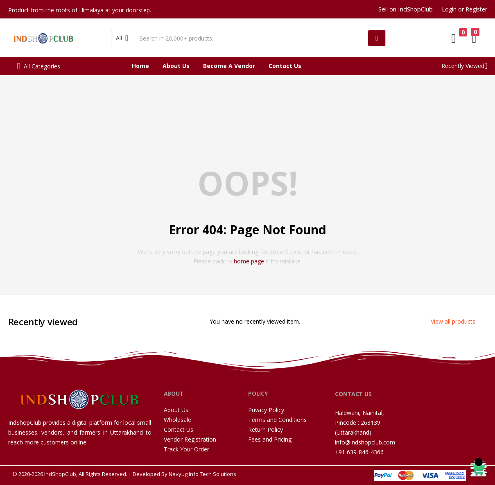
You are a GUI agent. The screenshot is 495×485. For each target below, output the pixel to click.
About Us (176, 66)
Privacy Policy (266, 410)
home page (249, 261)
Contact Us (285, 66)
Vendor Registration (190, 439)
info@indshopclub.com (365, 442)
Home (140, 66)
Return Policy (265, 429)
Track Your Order (186, 449)
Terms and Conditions (277, 420)
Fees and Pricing (270, 439)
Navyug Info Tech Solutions (202, 474)
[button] (123, 38)
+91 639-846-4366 (359, 452)
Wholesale (177, 420)
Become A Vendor (229, 66)
